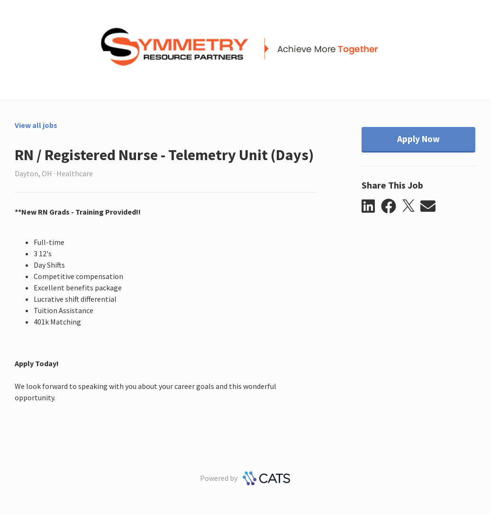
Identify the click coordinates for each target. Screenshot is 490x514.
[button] (371, 206)
